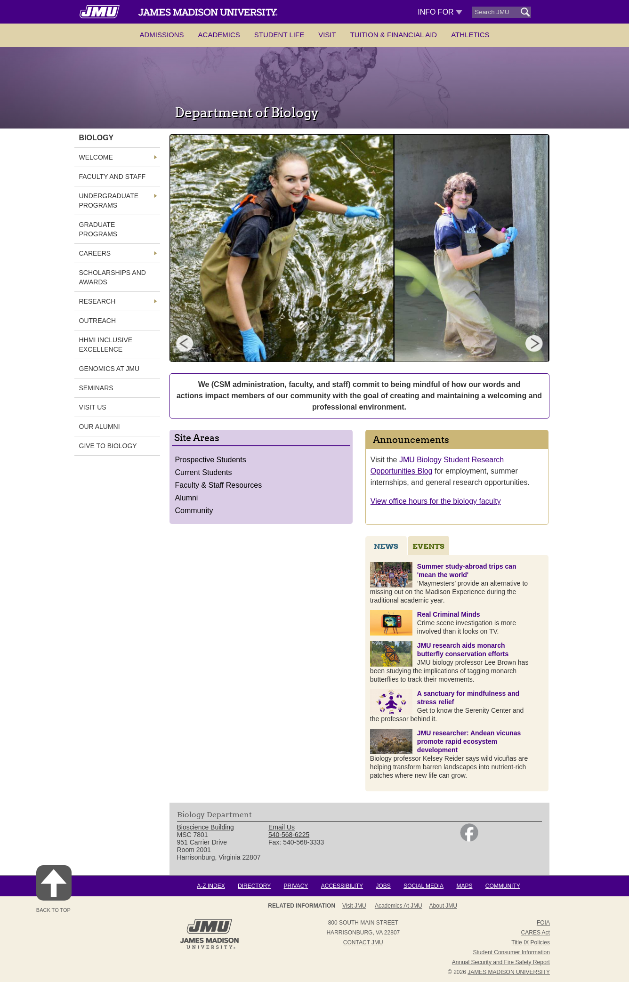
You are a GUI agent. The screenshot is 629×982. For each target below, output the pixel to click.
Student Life (279, 35)
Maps (464, 886)
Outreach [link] (97, 320)
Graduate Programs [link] (98, 229)
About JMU (443, 905)
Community (194, 511)
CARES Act (535, 932)
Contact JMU (363, 942)
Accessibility (342, 886)
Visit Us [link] (92, 407)
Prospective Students (210, 460)
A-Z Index (211, 886)
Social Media (423, 886)
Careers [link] (95, 253)
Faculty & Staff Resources (218, 485)
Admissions (161, 35)
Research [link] (97, 301)
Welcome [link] (96, 157)
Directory (254, 886)
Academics (219, 35)
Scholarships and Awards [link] (112, 277)
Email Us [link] (281, 827)
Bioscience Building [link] (205, 827)
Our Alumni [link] (99, 426)
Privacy (296, 886)
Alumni (186, 498)
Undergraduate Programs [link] (109, 200)
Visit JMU (354, 905)
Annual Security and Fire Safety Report (501, 962)
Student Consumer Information (511, 952)
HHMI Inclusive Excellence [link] (106, 344)
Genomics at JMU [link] (109, 368)
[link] (469, 839)
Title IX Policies (530, 942)
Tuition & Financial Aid (393, 35)
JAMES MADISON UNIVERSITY (509, 972)
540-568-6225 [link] (288, 834)
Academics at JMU (398, 905)
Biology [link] (96, 138)
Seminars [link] (96, 388)
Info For (440, 12)
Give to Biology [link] (108, 446)
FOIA (543, 922)
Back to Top (54, 889)
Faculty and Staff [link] (112, 176)
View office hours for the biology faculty (436, 501)
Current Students (203, 472)
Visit (327, 35)
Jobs (383, 886)
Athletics (470, 35)
